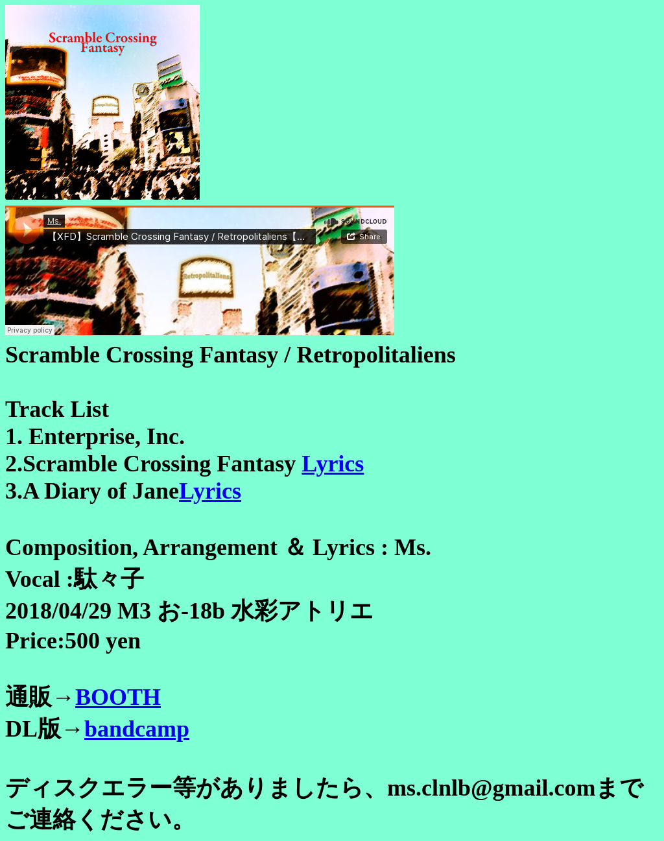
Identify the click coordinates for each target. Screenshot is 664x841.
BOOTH (118, 697)
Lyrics (333, 464)
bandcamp (136, 729)
